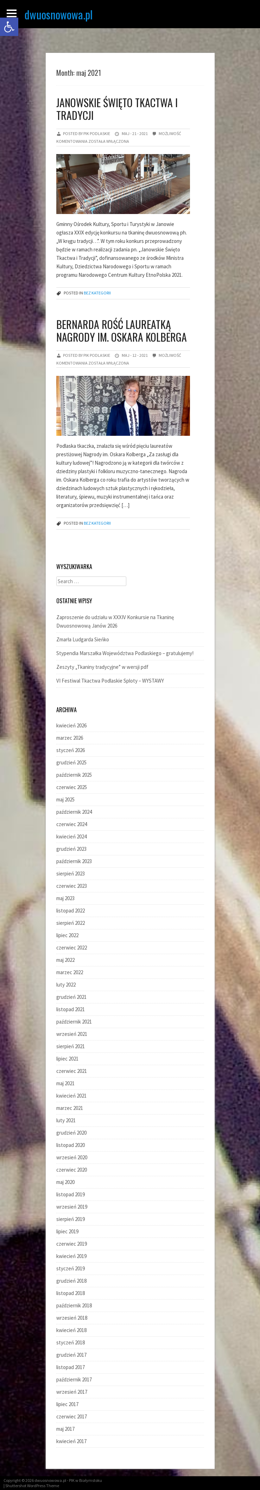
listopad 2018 (70, 1293)
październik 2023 (74, 861)
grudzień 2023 (71, 848)
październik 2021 (74, 1021)
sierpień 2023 (70, 873)
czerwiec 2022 (71, 947)
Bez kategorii (97, 292)
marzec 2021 (69, 1108)
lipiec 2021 (67, 1058)
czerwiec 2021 (71, 1071)
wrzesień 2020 (71, 1157)
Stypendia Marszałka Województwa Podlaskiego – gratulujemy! (125, 653)
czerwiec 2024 (71, 824)
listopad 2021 (70, 1009)
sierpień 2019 (70, 1219)
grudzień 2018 (71, 1280)
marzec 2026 (69, 737)
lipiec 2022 (67, 935)
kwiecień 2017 (71, 1441)
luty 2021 (66, 1120)
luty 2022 (66, 984)
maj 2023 (65, 898)
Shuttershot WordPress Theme (32, 1485)
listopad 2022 (70, 910)
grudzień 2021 (71, 997)
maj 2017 (65, 1428)
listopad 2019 (70, 1194)
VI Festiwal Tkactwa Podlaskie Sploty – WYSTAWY (110, 680)
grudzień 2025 (71, 762)
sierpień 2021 (70, 1046)
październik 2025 (74, 774)
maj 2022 (65, 960)
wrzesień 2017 (71, 1391)
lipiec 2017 (67, 1404)
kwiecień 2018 (71, 1330)
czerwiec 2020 (71, 1169)
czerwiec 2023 (71, 886)
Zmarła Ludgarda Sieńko (82, 639)
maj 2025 (65, 799)
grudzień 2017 (71, 1354)
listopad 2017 (70, 1367)
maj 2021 (65, 1083)
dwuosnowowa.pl (59, 14)
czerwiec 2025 (71, 787)
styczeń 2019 (70, 1268)
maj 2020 (65, 1182)
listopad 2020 (70, 1145)
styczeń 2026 (70, 750)
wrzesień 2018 (71, 1317)
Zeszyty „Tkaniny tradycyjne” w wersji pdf (102, 667)
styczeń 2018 (70, 1342)
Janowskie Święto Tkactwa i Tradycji (117, 108)
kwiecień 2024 (71, 836)
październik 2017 (74, 1379)
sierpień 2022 (70, 923)
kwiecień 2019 (71, 1256)
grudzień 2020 (71, 1132)
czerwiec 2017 (71, 1416)
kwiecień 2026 (71, 725)
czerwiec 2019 (71, 1243)
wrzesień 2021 (71, 1034)
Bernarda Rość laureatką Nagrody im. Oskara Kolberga (121, 330)
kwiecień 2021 (71, 1095)
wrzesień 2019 (71, 1206)
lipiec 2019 (67, 1231)
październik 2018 (74, 1305)
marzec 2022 (69, 972)
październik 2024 (74, 811)
